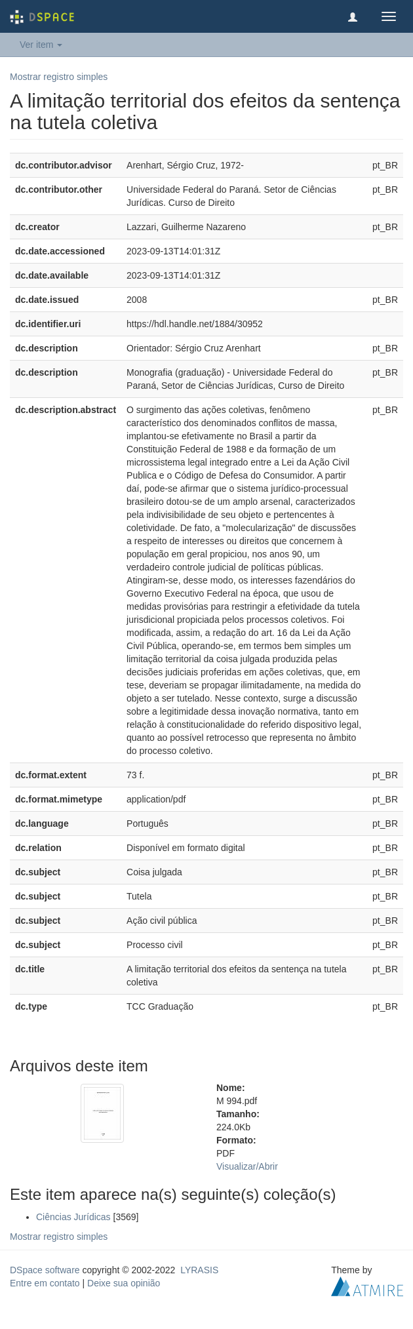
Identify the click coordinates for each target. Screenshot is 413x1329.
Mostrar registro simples (59, 76)
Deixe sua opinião (123, 1283)
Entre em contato (45, 1283)
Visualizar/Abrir (247, 1166)
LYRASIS (199, 1270)
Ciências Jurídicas (73, 1217)
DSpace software (45, 1270)
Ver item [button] (41, 44)
